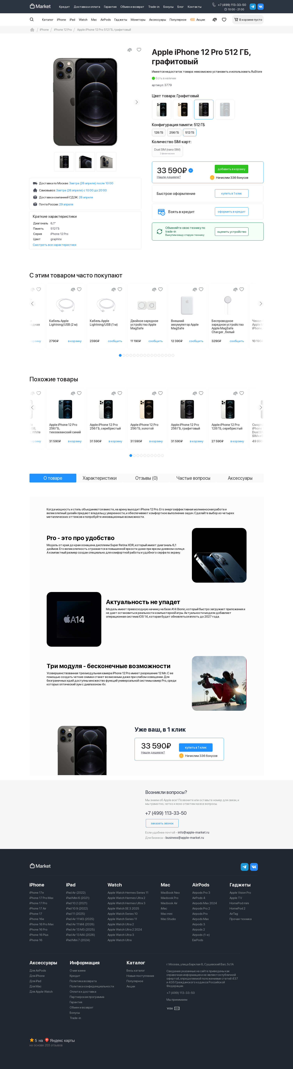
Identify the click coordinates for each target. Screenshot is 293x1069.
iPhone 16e (36, 919)
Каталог (47, 19)
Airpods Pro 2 (201, 908)
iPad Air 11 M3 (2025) (80, 919)
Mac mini (166, 914)
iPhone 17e (36, 892)
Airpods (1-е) (201, 935)
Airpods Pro (200, 914)
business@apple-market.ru (185, 838)
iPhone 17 (35, 914)
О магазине (78, 970)
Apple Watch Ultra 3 (121, 935)
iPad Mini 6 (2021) (78, 898)
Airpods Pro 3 (201, 892)
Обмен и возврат (132, 7)
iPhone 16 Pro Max (41, 924)
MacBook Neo (170, 892)
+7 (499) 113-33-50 (229, 4)
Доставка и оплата (87, 7)
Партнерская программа (87, 997)
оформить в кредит (232, 211)
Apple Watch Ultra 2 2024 (125, 929)
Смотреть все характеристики (54, 245)
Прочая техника (241, 919)
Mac (94, 19)
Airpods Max (200, 919)
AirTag (234, 914)
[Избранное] (224, 19)
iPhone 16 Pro (38, 929)
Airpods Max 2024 (204, 903)
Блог (180, 7)
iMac (164, 908)
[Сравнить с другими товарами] (129, 49)
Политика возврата (83, 981)
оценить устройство (231, 232)
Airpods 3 (198, 924)
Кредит (64, 7)
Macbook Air (169, 903)
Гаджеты (120, 19)
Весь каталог (135, 970)
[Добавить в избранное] (139, 49)
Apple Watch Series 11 (122, 919)
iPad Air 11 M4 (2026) (80, 924)
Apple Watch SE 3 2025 (123, 908)
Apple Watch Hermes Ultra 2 (126, 898)
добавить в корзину (231, 169)
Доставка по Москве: (54, 183)
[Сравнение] (214, 19)
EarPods (197, 940)
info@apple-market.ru (193, 832)
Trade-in (153, 7)
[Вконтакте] (260, 7)
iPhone (61, 19)
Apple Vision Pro (240, 892)
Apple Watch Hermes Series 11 (128, 892)
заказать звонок (162, 823)
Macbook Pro (169, 898)
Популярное (178, 19)
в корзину (34, 341)
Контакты (194, 7)
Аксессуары (157, 19)
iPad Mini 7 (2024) (78, 940)
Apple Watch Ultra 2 (121, 924)
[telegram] (253, 7)
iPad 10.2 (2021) (76, 903)
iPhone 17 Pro (38, 903)
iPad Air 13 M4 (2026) (80, 935)
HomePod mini (239, 903)
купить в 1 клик (231, 193)
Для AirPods (37, 970)
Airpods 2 (198, 929)
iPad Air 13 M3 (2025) (80, 929)
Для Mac (35, 986)
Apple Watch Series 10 (123, 914)
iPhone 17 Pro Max (41, 898)
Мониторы (138, 19)
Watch (83, 19)
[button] (120, 355)
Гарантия (110, 7)
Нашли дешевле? (169, 177)
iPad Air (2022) (76, 892)
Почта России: (49, 204)
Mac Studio (168, 919)
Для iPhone (37, 976)
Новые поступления (140, 976)
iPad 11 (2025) (75, 914)
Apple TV (236, 898)
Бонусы (168, 7)
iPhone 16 (35, 940)
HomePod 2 (237, 908)
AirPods (106, 19)
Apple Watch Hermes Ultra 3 (126, 903)
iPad (72, 19)
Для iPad (35, 981)
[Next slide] (137, 102)
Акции (197, 19)
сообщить (115, 341)
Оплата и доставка (83, 991)
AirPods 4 (198, 898)
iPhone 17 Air (37, 908)
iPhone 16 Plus (38, 935)
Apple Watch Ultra (120, 940)
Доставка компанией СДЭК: (58, 197)
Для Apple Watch (41, 991)
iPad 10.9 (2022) (77, 908)
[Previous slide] (32, 303)
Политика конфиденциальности (92, 986)
